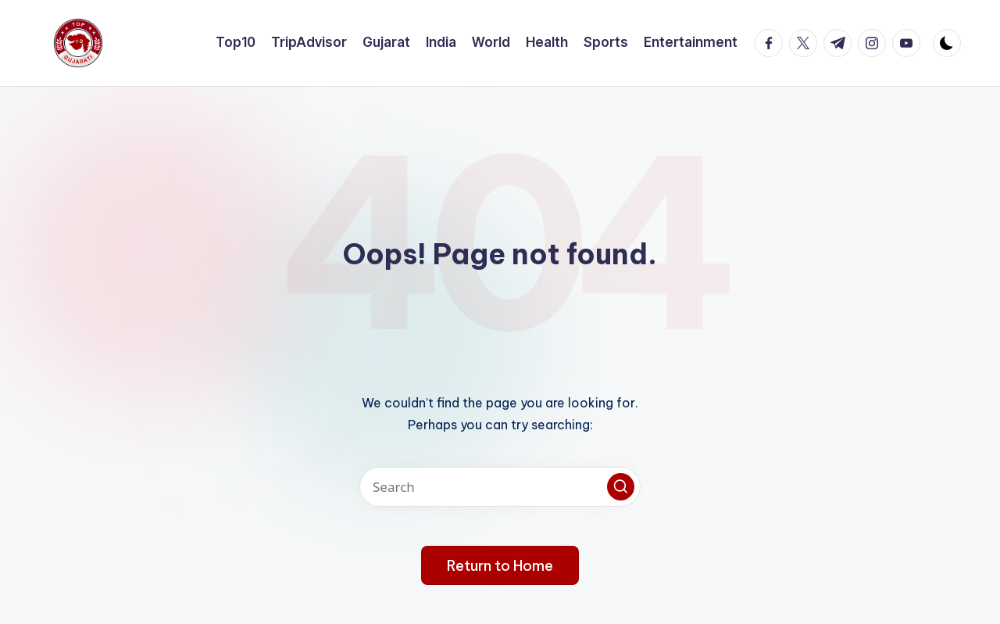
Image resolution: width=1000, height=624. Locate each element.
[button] (620, 486)
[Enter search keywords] (500, 487)
